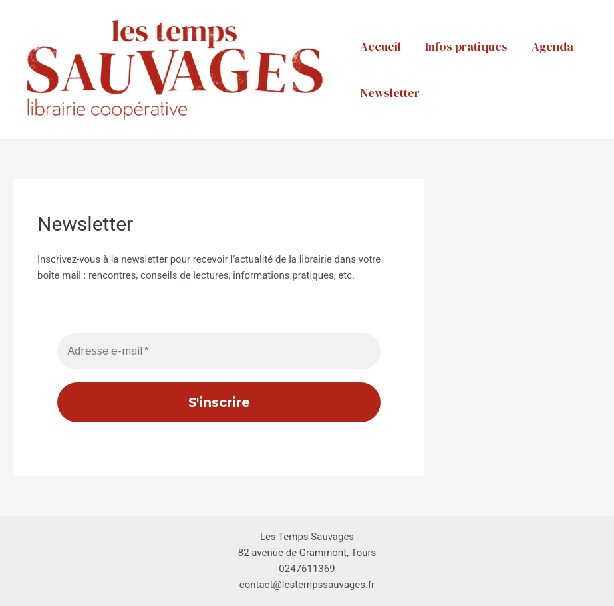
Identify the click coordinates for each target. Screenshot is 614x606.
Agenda (552, 46)
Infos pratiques (466, 46)
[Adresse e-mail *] (219, 351)
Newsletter (390, 92)
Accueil (380, 46)
